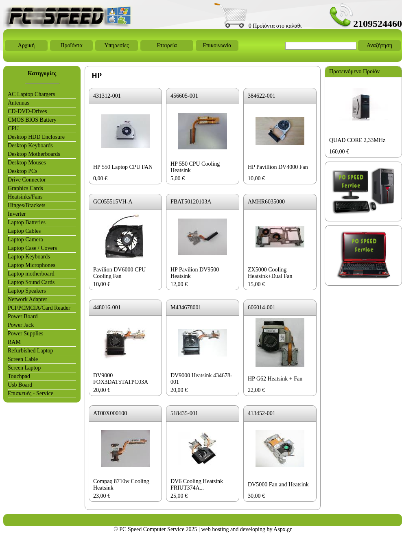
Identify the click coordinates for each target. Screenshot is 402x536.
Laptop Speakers (27, 291)
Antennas (18, 103)
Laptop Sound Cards (31, 282)
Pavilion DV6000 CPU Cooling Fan (119, 273)
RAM (14, 342)
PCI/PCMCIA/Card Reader (39, 308)
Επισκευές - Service (30, 393)
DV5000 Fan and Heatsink (278, 484)
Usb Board (20, 385)
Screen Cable (23, 359)
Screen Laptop (24, 368)
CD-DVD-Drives (27, 111)
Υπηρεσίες (116, 45)
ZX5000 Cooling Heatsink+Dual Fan (270, 273)
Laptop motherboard (31, 274)
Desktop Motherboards (34, 154)
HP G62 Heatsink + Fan (275, 379)
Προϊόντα (71, 45)
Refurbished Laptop (30, 351)
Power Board (23, 316)
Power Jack (21, 325)
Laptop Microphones (31, 265)
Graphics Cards (25, 188)
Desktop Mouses (27, 163)
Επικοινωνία (217, 45)
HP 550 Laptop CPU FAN (123, 167)
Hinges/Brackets (27, 205)
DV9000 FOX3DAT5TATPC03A (120, 378)
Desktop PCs (22, 171)
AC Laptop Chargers (31, 94)
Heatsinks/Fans (25, 197)
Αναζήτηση (379, 45)
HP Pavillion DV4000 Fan (278, 167)
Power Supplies (26, 333)
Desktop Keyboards (30, 145)
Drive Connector (27, 180)
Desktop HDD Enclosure (36, 137)
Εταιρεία (167, 45)
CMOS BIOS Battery (32, 120)
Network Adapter (27, 299)
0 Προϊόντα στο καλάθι (258, 26)
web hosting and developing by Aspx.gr (246, 529)
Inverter (17, 214)
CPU (13, 128)
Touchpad (19, 376)
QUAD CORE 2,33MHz (357, 140)
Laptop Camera (25, 239)
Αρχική (26, 45)
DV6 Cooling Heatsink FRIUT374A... (196, 484)
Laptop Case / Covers (32, 248)
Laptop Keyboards (29, 257)
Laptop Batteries (27, 222)
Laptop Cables (24, 231)
